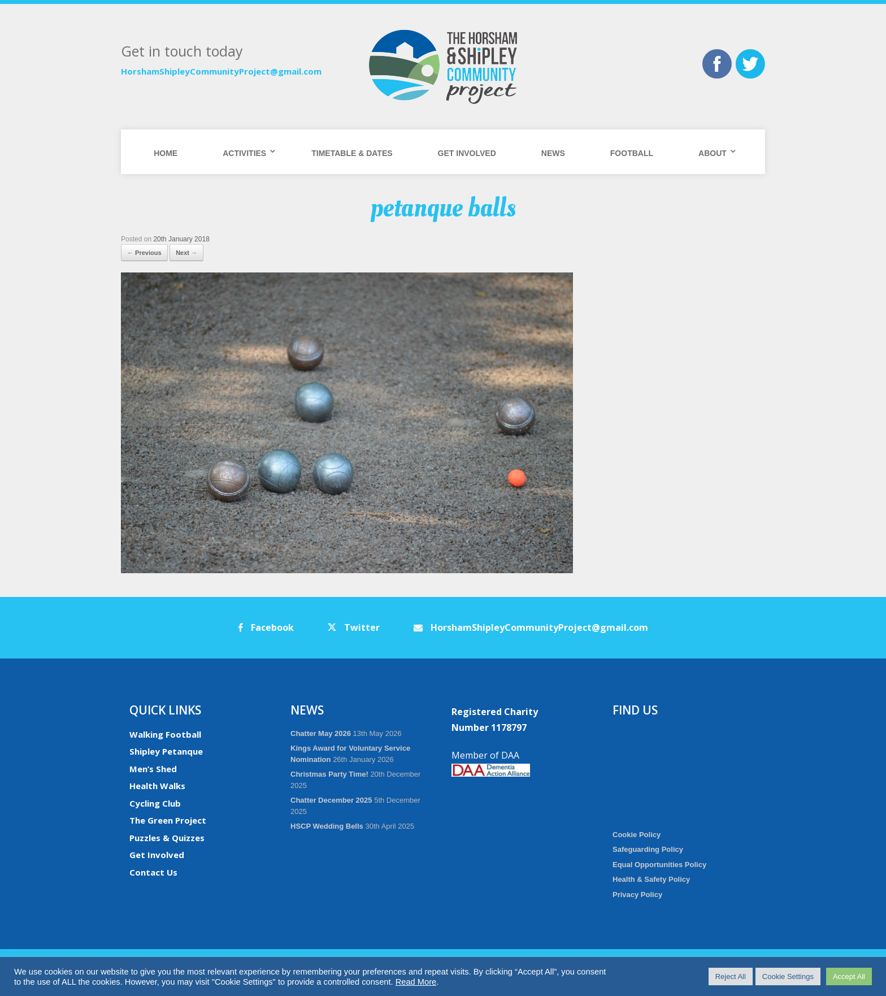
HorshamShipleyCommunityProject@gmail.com (221, 71)
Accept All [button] (849, 976)
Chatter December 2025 (331, 800)
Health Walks (157, 785)
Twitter (354, 627)
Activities (244, 153)
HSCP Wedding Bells (326, 826)
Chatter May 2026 (320, 733)
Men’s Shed (153, 768)
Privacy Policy (637, 894)
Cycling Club (155, 803)
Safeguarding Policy (648, 849)
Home (165, 153)
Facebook (266, 627)
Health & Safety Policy (651, 879)
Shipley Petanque (166, 751)
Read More (416, 981)
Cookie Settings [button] (788, 976)
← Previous (144, 252)
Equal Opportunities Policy (659, 864)
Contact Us (153, 872)
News (553, 153)
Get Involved (467, 153)
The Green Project (167, 820)
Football (631, 153)
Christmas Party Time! (329, 774)
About (712, 153)
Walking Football (165, 734)
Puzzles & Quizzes (167, 837)
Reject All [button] (730, 976)
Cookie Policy (637, 834)
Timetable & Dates (351, 153)
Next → (186, 252)
